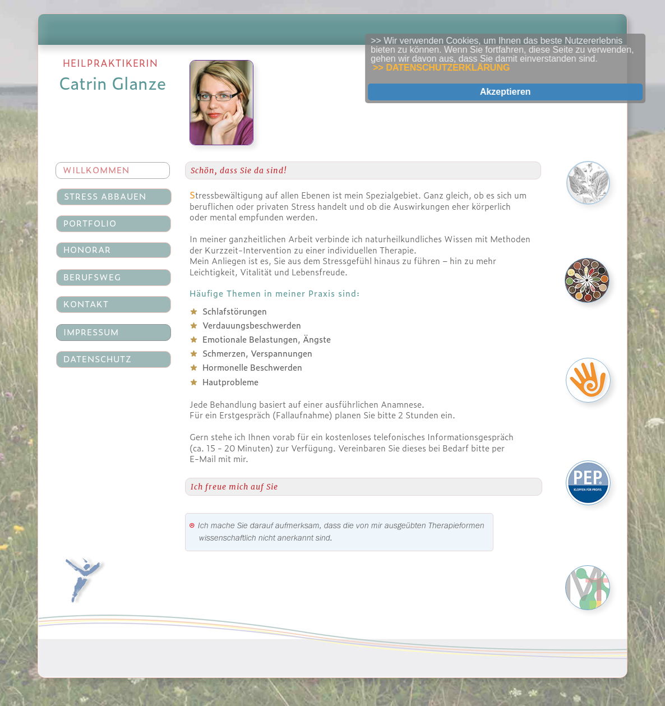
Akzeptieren (513, 91)
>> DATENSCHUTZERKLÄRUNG (449, 67)
